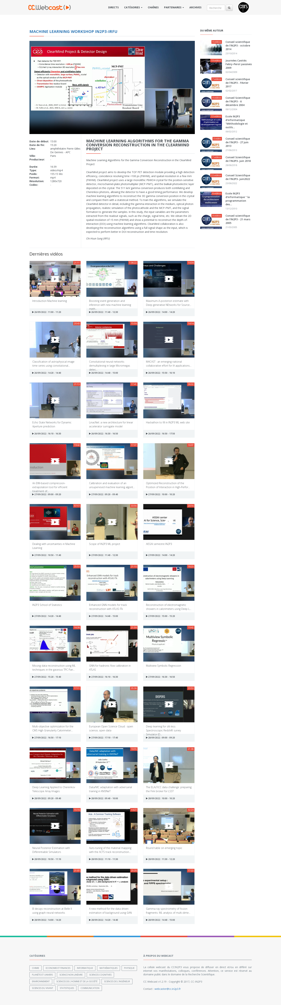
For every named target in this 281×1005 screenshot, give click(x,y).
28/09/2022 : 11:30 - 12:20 (160, 859)
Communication (90, 987)
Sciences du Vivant (42, 987)
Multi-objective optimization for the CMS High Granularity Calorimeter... (52, 728)
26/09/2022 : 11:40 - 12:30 (103, 312)
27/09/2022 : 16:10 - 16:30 (103, 676)
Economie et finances (58, 967)
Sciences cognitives (100, 974)
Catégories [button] (133, 7)
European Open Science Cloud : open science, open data (111, 728)
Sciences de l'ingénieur (117, 981)
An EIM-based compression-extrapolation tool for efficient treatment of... (49, 484)
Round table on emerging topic (164, 848)
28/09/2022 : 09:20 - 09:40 (46, 798)
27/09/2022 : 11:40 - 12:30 (103, 555)
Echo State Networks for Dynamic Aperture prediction (51, 424)
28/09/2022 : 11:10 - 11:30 (103, 859)
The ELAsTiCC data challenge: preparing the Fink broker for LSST (169, 788)
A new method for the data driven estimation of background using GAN (110, 910)
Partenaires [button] (174, 7)
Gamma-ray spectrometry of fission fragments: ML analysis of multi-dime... (168, 910)
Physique (129, 967)
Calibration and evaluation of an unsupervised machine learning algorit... (112, 484)
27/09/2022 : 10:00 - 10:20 (160, 494)
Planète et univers (42, 974)
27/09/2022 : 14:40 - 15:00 (103, 616)
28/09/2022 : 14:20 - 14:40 (103, 919)
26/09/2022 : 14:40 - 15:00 (103, 372)
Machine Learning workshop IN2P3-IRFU (73, 31)
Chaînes (153, 7)
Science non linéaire (71, 974)
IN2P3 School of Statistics (47, 605)
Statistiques (67, 987)
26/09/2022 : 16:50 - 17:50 (160, 433)
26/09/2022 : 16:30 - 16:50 (103, 433)
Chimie (35, 967)
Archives (195, 7)
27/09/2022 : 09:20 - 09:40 (103, 494)
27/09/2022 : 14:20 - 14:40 (46, 616)
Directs (113, 7)
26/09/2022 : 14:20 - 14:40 (46, 372)
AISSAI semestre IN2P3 (159, 544)
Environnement (41, 981)
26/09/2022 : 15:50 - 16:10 (160, 372)
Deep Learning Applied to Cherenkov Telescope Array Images (53, 788)
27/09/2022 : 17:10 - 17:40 (103, 737)
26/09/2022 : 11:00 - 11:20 (46, 312)
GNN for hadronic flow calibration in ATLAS (110, 667)
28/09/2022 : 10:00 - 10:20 (160, 798)
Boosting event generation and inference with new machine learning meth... (110, 302)
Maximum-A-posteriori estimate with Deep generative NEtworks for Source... (168, 302)
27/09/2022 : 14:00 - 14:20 (160, 555)
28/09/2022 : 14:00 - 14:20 (46, 919)
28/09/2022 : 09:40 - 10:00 (103, 798)
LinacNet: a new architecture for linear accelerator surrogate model (111, 424)
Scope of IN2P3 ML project (104, 544)
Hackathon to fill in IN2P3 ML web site (168, 422)
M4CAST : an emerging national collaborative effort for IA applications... (168, 363)
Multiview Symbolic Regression (163, 665)
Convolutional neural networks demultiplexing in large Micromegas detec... (109, 363)
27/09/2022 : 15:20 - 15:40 (46, 676)
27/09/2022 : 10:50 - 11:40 (46, 555)
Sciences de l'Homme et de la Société (76, 981)
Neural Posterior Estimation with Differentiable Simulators (51, 849)
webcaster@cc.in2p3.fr (168, 988)
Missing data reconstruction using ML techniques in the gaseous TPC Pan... (54, 667)
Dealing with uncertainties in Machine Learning (53, 545)
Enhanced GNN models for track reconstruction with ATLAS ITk (108, 606)
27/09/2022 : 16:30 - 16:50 (160, 676)
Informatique (85, 967)
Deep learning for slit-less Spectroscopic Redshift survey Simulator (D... (163, 728)
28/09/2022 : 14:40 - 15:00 (160, 919)
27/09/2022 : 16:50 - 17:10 (46, 737)
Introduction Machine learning (49, 301)
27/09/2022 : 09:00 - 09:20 (46, 494)
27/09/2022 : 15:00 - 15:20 (160, 616)
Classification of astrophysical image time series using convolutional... (53, 363)
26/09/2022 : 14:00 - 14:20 (160, 312)
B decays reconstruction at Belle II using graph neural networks (52, 910)
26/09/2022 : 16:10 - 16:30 (46, 433)
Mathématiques (108, 967)
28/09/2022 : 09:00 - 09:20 (160, 737)
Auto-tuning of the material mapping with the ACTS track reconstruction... (110, 849)
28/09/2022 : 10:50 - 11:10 (46, 859)
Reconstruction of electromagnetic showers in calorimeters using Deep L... (168, 606)
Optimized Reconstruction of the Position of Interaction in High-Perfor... (168, 484)
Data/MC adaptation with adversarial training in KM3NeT (110, 788)
